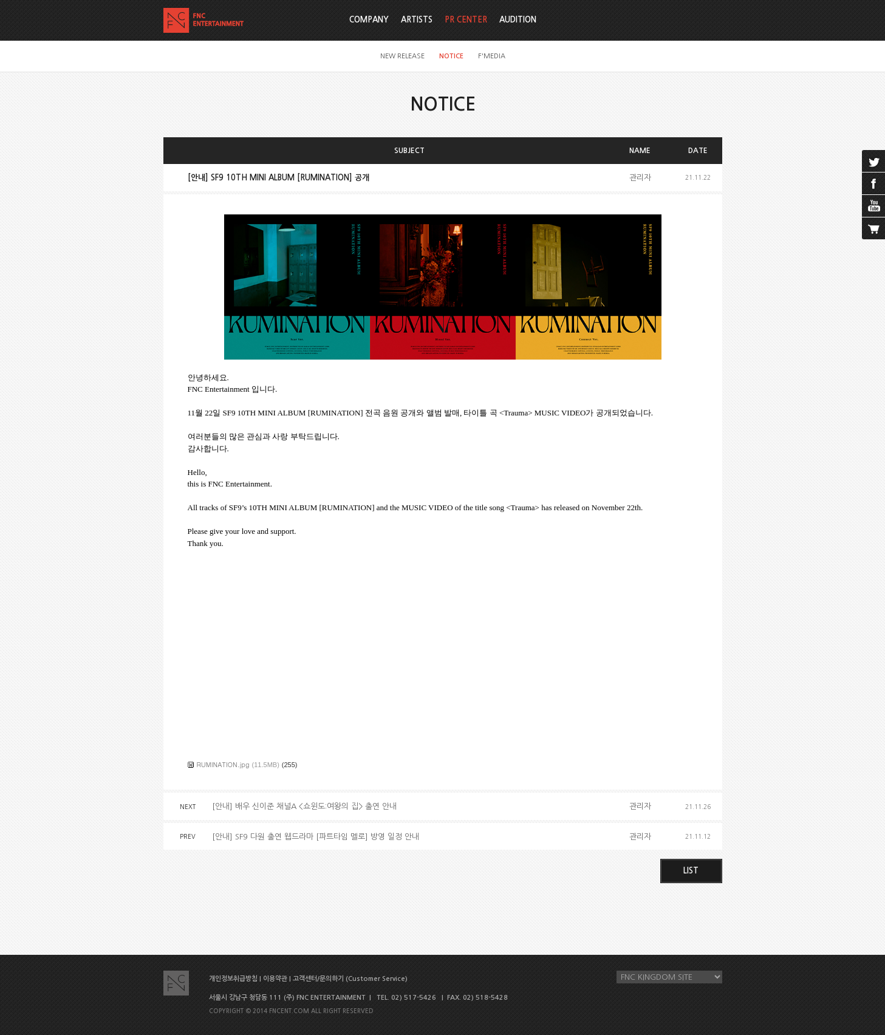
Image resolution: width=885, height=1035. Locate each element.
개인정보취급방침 (233, 978)
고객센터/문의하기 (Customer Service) (350, 978)
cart (873, 228)
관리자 (640, 178)
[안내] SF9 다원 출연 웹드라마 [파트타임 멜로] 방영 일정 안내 (315, 837)
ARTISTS (416, 20)
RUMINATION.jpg (223, 764)
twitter (873, 161)
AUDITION (517, 20)
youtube (873, 206)
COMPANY (369, 20)
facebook (873, 183)
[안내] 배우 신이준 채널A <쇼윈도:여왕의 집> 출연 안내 (304, 806)
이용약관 (275, 978)
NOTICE (451, 56)
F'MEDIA (491, 56)
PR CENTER (466, 20)
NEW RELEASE (402, 56)
